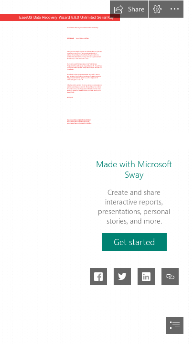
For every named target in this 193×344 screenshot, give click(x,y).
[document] (96, 172)
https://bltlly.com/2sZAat (82, 38)
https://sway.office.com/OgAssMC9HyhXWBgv (79, 123)
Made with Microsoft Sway (134, 169)
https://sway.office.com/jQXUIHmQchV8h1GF (79, 119)
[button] (129, 9)
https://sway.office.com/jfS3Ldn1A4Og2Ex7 (78, 121)
